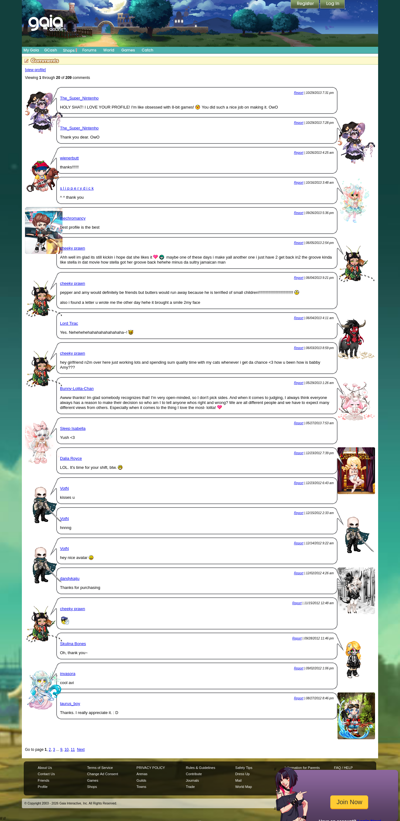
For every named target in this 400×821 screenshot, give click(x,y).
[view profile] (35, 70)
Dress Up (242, 774)
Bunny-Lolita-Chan (77, 388)
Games (128, 50)
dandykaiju (69, 578)
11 (73, 749)
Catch (147, 50)
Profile (43, 787)
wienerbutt (69, 158)
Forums (89, 50)
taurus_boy (70, 703)
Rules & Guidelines (200, 768)
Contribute (194, 774)
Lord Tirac (69, 323)
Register (305, 4)
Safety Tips (243, 768)
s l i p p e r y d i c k (77, 188)
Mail (238, 780)
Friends (43, 780)
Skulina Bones (73, 643)
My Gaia (31, 50)
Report (298, 93)
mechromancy (73, 218)
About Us (45, 768)
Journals (192, 780)
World (108, 50)
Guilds (141, 780)
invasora (67, 673)
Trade (190, 787)
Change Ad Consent (102, 774)
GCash (50, 50)
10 (66, 749)
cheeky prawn (72, 248)
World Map (243, 787)
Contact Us (46, 774)
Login (332, 4)
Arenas (142, 774)
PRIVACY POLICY (151, 768)
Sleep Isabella (73, 428)
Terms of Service (100, 768)
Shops (70, 50)
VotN (64, 488)
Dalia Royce (71, 458)
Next (81, 749)
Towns (141, 787)
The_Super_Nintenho (79, 98)
